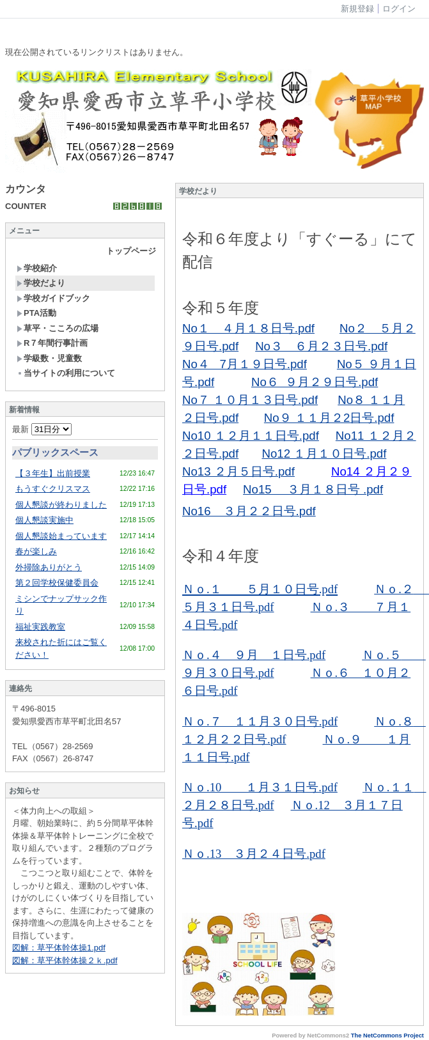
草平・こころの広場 (57, 328)
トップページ (131, 251)
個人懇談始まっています (61, 536)
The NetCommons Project (387, 1035)
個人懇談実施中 (44, 520)
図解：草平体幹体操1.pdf (58, 947)
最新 (42, 429)
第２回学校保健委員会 (56, 582)
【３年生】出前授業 (52, 473)
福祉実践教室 (40, 627)
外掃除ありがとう (48, 567)
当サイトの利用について (66, 373)
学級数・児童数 (49, 358)
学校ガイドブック (53, 298)
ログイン (399, 8)
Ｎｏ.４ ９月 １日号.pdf (253, 655)
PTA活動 (36, 313)
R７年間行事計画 (52, 343)
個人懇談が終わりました (61, 504)
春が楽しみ (36, 551)
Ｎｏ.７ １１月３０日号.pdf (260, 721)
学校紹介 (37, 268)
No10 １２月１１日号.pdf (250, 435)
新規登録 (357, 8)
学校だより (41, 283)
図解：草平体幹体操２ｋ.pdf (65, 960)
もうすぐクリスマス (52, 488)
